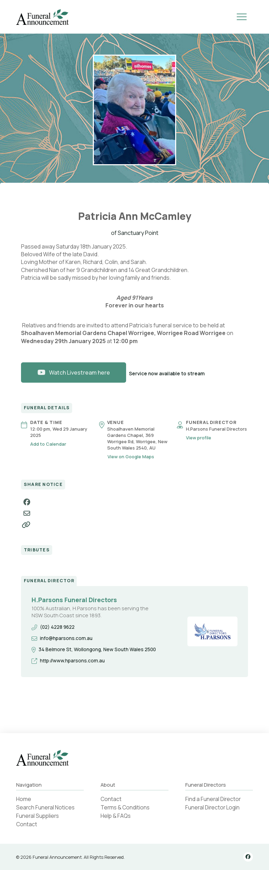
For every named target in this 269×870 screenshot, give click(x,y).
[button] (241, 17)
